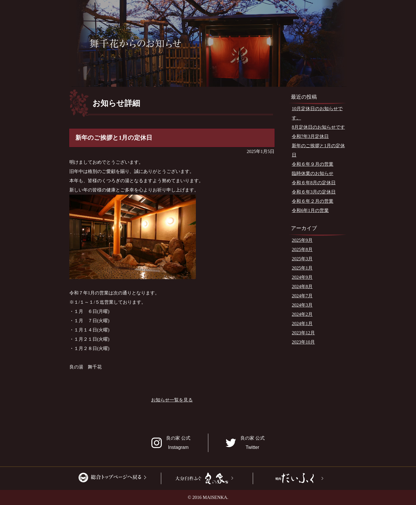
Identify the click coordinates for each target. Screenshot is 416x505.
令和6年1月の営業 (310, 210)
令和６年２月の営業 (312, 201)
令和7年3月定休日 (310, 136)
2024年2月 (302, 314)
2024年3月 (302, 305)
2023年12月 (303, 332)
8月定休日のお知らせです (318, 127)
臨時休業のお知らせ (312, 173)
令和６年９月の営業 (312, 164)
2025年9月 (302, 240)
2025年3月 (302, 258)
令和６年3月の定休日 (314, 191)
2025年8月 (302, 249)
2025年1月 (302, 268)
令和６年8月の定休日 (314, 182)
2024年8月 (302, 286)
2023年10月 (303, 342)
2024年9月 (302, 277)
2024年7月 (302, 295)
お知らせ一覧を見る (172, 399)
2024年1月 (302, 323)
